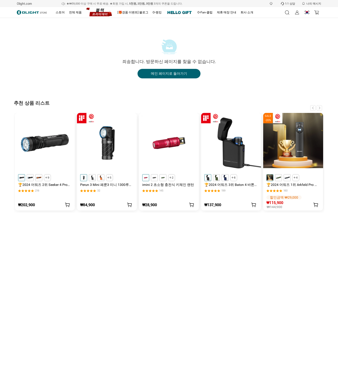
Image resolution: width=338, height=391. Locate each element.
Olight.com (24, 3)
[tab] (60, 12)
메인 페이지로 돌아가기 (169, 73)
